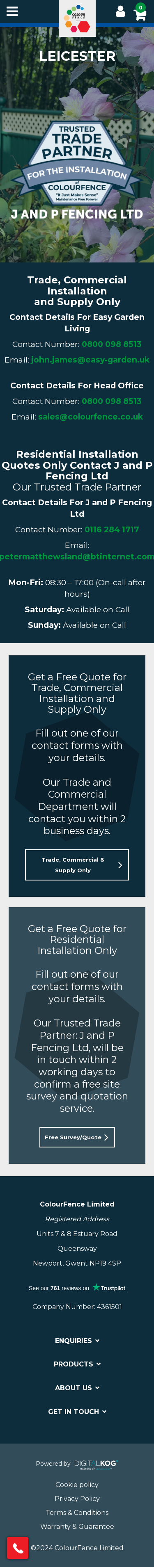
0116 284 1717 (112, 529)
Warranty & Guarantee (77, 1527)
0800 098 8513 (112, 344)
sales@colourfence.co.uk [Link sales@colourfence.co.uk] (90, 417)
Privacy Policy (77, 1499)
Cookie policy (77, 1485)
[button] (77, 864)
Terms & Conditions (77, 1513)
